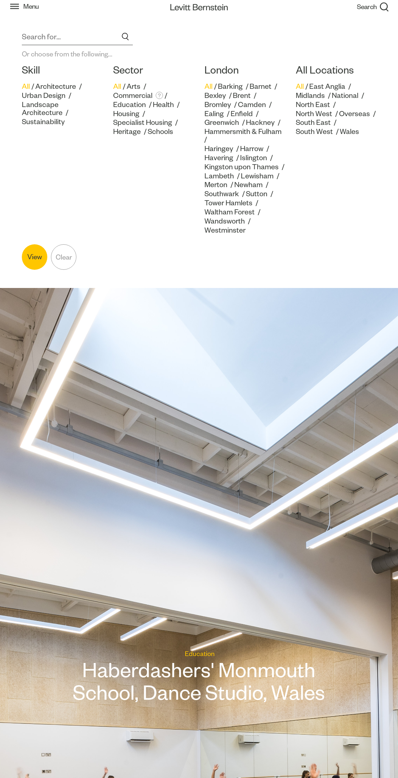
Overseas (354, 114)
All (26, 86)
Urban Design (43, 95)
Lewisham (257, 176)
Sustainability (43, 122)
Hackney (260, 122)
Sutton (256, 194)
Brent (242, 95)
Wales (349, 131)
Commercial (132, 95)
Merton (215, 185)
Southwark (221, 194)
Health (163, 104)
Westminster (225, 230)
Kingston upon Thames (241, 167)
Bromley (217, 104)
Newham (248, 185)
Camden (252, 104)
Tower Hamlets (228, 203)
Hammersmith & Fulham (243, 131)
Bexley (215, 95)
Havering (218, 158)
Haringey (218, 149)
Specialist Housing (142, 122)
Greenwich (221, 122)
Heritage (127, 131)
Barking (230, 86)
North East (313, 104)
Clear (64, 257)
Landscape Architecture (42, 108)
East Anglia (327, 86)
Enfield (242, 114)
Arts (133, 86)
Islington (253, 158)
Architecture (55, 86)
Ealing (214, 114)
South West (314, 131)
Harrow (251, 149)
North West (314, 114)
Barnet (260, 86)
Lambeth (219, 176)
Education (129, 104)
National (345, 95)
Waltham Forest (229, 212)
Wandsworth (224, 221)
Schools (160, 131)
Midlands (310, 95)
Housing (126, 114)
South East (313, 122)
